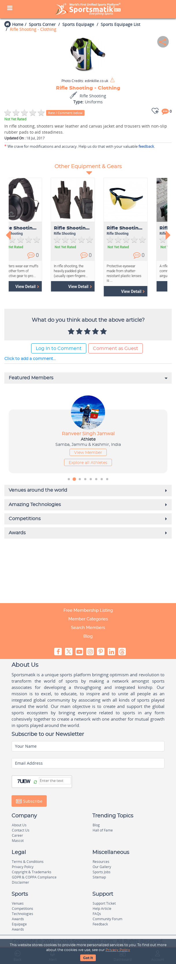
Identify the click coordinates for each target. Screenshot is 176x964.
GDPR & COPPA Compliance (34, 877)
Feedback (100, 924)
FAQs (97, 913)
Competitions (22, 908)
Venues (18, 903)
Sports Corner (42, 24)
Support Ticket (104, 903)
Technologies (22, 913)
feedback (146, 146)
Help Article (102, 908)
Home (17, 24)
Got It (88, 958)
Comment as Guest (115, 348)
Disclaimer (20, 882)
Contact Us (20, 830)
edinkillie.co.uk (84, 81)
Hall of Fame (103, 830)
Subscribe (29, 801)
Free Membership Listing (88, 610)
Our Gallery (102, 866)
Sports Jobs (102, 872)
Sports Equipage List (120, 24)
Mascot (18, 840)
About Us (19, 825)
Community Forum (107, 918)
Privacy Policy (118, 950)
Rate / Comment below (65, 113)
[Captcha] (55, 780)
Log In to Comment (59, 348)
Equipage (19, 924)
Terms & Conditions (28, 861)
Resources (101, 861)
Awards (18, 918)
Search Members (88, 627)
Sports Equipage (78, 24)
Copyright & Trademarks (31, 872)
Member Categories (88, 619)
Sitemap (99, 877)
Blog (88, 636)
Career (17, 835)
